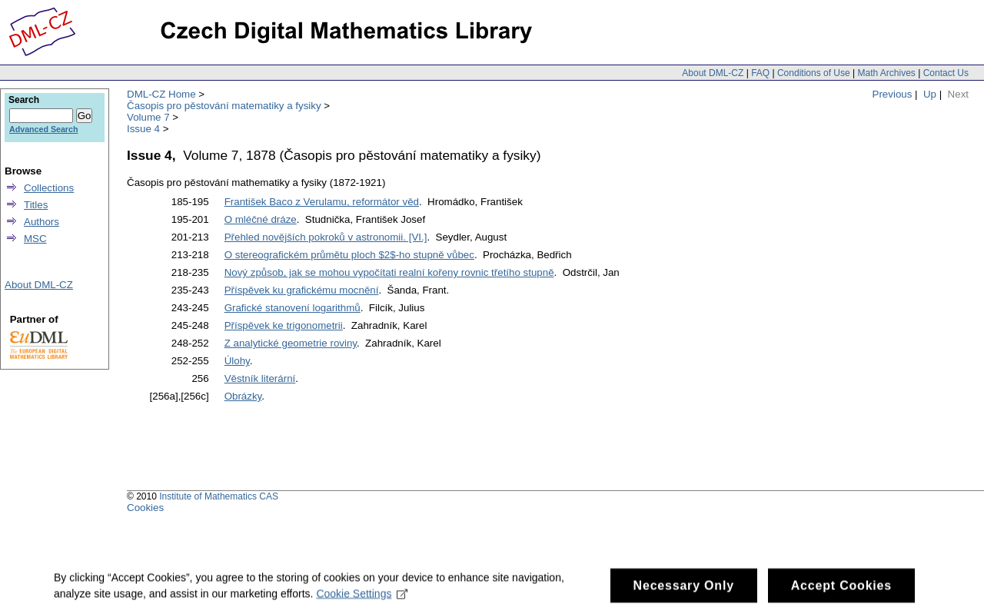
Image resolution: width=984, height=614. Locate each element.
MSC (35, 238)
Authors (41, 221)
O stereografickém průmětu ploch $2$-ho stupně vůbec (349, 255)
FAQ (760, 73)
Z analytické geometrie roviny (290, 343)
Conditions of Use (813, 73)
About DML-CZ (712, 73)
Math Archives (886, 73)
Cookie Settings (361, 599)
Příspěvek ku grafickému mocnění (301, 290)
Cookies (145, 507)
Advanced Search (43, 129)
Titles (36, 205)
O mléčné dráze (260, 219)
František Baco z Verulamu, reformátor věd (321, 201)
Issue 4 (143, 128)
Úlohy (237, 361)
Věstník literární (260, 378)
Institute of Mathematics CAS (218, 496)
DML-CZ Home (161, 94)
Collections (49, 188)
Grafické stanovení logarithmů (292, 308)
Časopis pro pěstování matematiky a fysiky (224, 105)
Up (929, 94)
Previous (893, 94)
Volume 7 (148, 117)
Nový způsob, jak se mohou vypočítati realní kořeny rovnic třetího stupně (389, 272)
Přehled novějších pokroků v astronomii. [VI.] (325, 237)
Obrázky (243, 396)
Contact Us (946, 73)
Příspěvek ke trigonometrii (283, 325)
